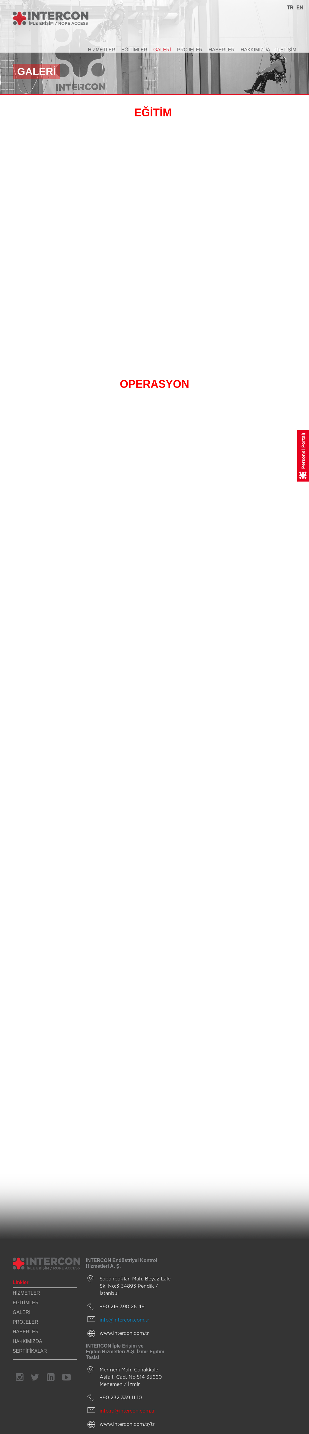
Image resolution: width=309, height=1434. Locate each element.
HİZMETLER (101, 49)
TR (290, 7)
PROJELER (189, 49)
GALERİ (162, 49)
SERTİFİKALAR (30, 1351)
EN (299, 7)
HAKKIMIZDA (255, 49)
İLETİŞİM (286, 49)
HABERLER (221, 49)
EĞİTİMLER (134, 49)
